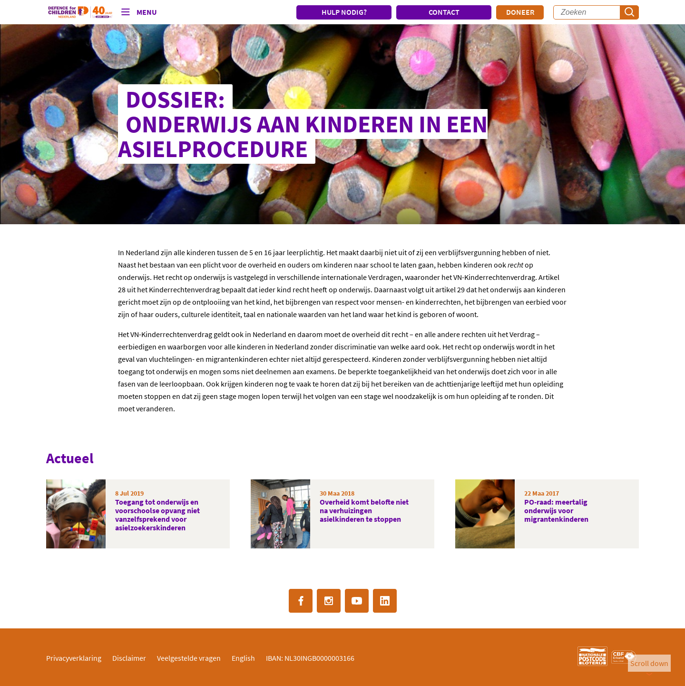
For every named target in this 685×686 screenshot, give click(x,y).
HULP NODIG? (344, 12)
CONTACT (444, 12)
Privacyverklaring (73, 658)
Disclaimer (129, 658)
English (243, 658)
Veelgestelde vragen (189, 658)
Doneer (520, 12)
